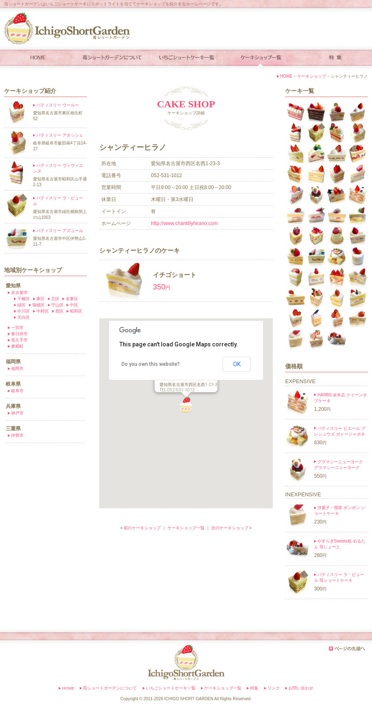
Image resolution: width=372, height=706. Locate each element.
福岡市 (17, 368)
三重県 (13, 428)
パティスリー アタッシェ (59, 135)
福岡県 (13, 362)
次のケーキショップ (229, 528)
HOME (286, 76)
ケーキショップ (311, 76)
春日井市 (19, 334)
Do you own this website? (151, 364)
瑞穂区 (38, 305)
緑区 (21, 305)
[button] (186, 405)
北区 (55, 298)
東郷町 (17, 346)
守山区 (57, 305)
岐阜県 (13, 384)
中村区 (42, 311)
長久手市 (19, 340)
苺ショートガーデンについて (110, 688)
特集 (254, 688)
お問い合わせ (301, 688)
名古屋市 (19, 292)
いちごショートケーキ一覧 (171, 688)
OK (237, 364)
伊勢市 (17, 435)
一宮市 (17, 327)
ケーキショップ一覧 (186, 528)
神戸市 (17, 413)
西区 (59, 311)
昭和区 (76, 311)
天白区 (23, 317)
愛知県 (13, 286)
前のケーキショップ (142, 528)
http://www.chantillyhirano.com (184, 223)
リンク (273, 688)
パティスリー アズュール (59, 230)
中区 (74, 305)
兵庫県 (13, 406)
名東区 (72, 298)
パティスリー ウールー (57, 105)
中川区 (23, 311)
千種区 (23, 298)
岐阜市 (17, 391)
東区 (40, 298)
